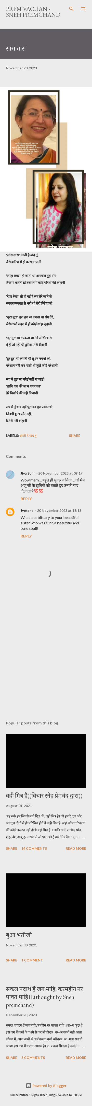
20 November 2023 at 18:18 (59, 510)
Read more (76, 848)
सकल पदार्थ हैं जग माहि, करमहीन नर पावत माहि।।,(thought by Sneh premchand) (44, 997)
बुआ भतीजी (19, 935)
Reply (26, 498)
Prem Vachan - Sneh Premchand (33, 11)
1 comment (32, 960)
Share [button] (74, 435)
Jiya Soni (28, 473)
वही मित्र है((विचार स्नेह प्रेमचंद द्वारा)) (44, 795)
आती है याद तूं (28, 435)
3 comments (33, 1057)
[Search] (71, 9)
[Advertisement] (46, 658)
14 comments (34, 848)
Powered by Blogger (46, 1085)
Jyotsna (27, 510)
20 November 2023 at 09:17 (60, 473)
